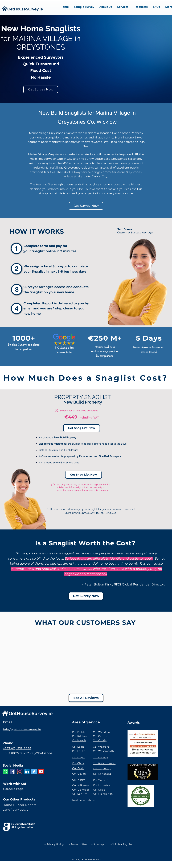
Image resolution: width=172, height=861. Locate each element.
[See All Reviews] (86, 698)
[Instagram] (19, 771)
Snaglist (39, 251)
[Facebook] (12, 771)
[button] (123, 9)
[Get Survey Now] (40, 89)
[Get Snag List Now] (81, 428)
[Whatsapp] (5, 771)
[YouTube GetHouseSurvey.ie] (41, 771)
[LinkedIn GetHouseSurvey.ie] (27, 771)
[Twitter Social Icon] (34, 771)
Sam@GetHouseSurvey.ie (98, 513)
